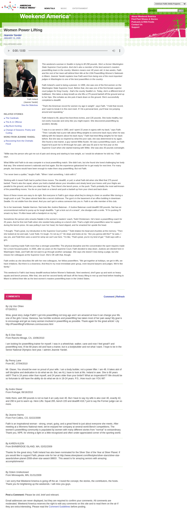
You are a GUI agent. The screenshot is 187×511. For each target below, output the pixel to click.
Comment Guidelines (59, 506)
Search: (152, 10)
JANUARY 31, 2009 (12, 38)
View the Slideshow (29, 105)
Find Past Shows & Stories (144, 19)
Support (135, 27)
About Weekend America (143, 16)
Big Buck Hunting (14, 126)
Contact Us (136, 24)
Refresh (120, 296)
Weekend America (45, 17)
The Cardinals (12, 118)
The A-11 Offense (14, 122)
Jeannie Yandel (13, 35)
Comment (109, 296)
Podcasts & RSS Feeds (142, 22)
